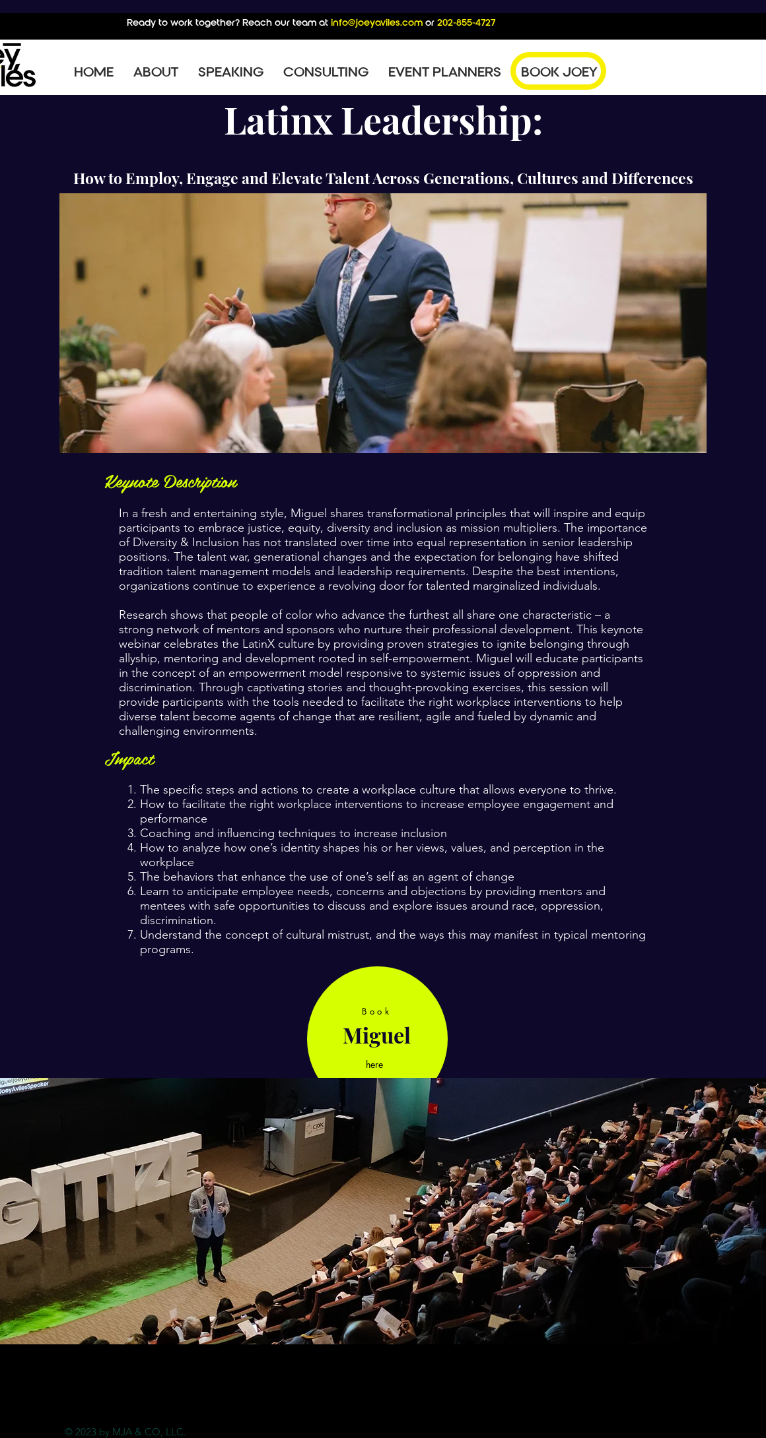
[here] (376, 1063)
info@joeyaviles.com (377, 22)
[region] (377, 1039)
